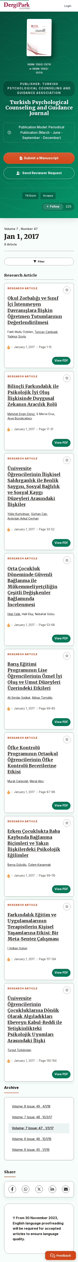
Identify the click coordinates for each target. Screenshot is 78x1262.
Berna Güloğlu (16, 864)
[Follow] (53, 207)
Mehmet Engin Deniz (21, 414)
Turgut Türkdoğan (19, 1050)
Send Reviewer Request (39, 173)
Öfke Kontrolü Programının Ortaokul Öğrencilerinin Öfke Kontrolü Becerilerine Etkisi (32, 760)
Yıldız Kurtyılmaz (18, 514)
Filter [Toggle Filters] (39, 261)
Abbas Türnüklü (42, 697)
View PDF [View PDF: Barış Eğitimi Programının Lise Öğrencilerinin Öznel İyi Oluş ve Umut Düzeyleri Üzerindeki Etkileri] (61, 722)
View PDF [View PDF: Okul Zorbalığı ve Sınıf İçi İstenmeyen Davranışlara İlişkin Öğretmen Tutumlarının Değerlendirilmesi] (61, 360)
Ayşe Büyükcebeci (19, 418)
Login (67, 5)
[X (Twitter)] (39, 1189)
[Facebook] (12, 1189)
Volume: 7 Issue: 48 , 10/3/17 (32, 1117)
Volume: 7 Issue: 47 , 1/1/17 (33, 1128)
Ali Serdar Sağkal (18, 697)
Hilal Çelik (13, 614)
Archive (11, 1087)
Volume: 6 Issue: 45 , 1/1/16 (31, 1150)
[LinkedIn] (52, 1189)
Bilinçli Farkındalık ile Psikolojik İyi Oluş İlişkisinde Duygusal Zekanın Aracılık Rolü (33, 395)
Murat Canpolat (17, 781)
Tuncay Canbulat (46, 332)
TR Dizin (30, 195)
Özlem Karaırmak (39, 864)
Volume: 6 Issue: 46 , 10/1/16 (31, 1139)
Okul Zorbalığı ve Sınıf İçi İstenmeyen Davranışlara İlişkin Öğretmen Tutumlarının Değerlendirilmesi (34, 310)
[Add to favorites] (67, 290)
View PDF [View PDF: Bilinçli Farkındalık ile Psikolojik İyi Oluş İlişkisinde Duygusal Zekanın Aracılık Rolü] (61, 442)
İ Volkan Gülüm (17, 948)
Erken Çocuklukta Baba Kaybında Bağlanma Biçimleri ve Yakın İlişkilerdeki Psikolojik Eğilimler (33, 843)
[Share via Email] (65, 1189)
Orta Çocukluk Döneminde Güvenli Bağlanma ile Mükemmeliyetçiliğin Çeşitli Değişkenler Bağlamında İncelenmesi (32, 587)
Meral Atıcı (37, 781)
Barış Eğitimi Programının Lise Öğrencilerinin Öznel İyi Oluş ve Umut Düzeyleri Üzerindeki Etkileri (34, 676)
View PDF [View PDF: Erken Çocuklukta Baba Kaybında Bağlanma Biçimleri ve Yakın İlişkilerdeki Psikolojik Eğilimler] (61, 889)
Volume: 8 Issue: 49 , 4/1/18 (31, 1106)
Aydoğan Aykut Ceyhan (23, 518)
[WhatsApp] (25, 1189)
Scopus (48, 195)
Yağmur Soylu (16, 336)
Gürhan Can (39, 514)
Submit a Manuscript (39, 158)
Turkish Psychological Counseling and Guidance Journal (39, 108)
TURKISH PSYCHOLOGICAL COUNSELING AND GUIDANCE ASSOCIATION (39, 88)
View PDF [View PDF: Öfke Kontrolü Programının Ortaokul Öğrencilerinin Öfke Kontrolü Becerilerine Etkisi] (61, 805)
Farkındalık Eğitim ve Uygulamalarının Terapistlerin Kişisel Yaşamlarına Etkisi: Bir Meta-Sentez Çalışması (33, 927)
